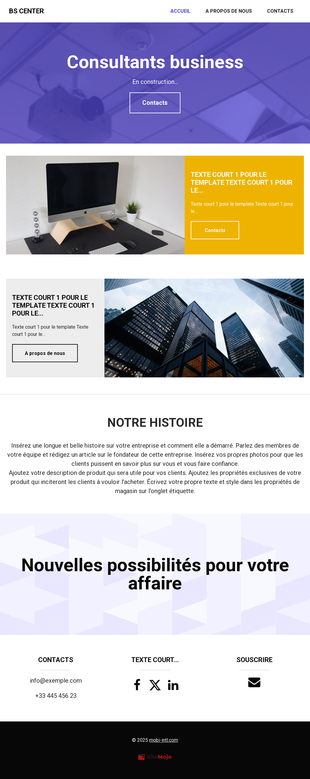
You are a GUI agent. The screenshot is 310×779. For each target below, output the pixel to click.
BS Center (26, 11)
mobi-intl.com (163, 740)
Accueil (180, 11)
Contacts (280, 11)
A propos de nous (229, 11)
